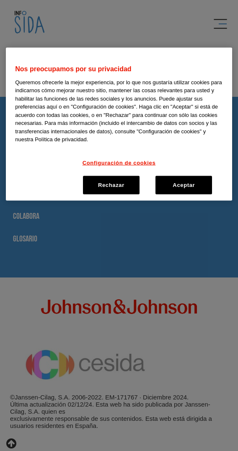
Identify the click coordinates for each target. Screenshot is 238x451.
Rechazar (111, 185)
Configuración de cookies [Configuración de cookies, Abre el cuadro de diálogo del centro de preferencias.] (119, 162)
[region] (119, 124)
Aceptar (184, 185)
